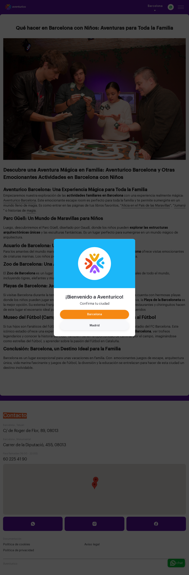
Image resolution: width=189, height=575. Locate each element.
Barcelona (94, 314)
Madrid (95, 325)
